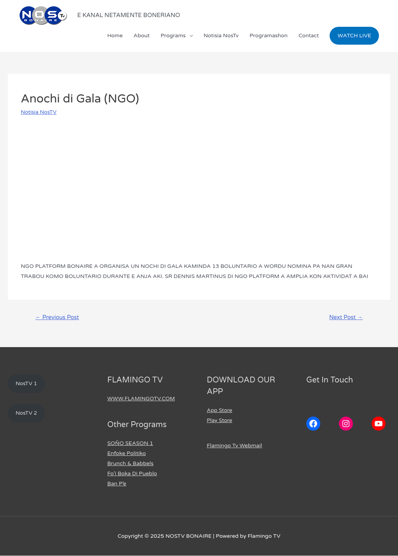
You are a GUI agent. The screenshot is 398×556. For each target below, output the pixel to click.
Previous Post (57, 317)
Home (115, 35)
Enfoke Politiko (126, 453)
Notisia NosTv (221, 35)
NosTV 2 (27, 413)
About (142, 35)
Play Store (220, 420)
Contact (308, 35)
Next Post (345, 317)
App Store (220, 410)
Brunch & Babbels (130, 463)
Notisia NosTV (39, 112)
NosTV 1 (27, 384)
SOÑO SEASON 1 (130, 443)
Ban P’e (116, 484)
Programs (173, 35)
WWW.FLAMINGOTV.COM (141, 399)
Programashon (269, 35)
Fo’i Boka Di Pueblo (132, 474)
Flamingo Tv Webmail (234, 446)
